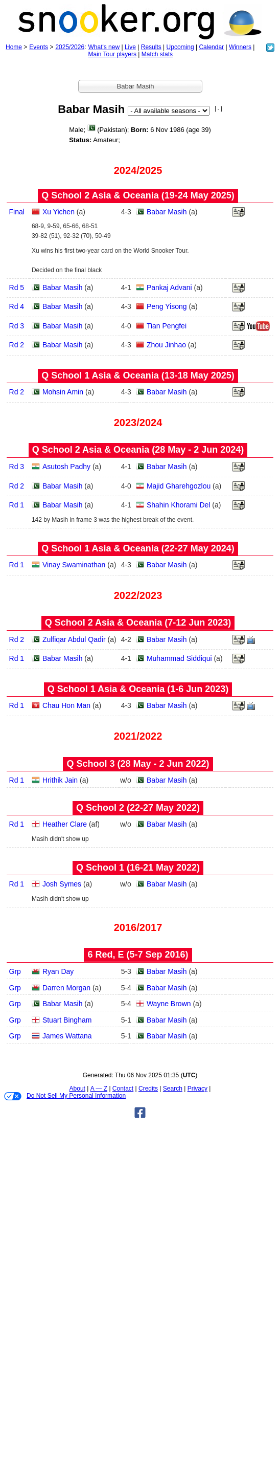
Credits (148, 1088)
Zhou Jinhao (166, 345)
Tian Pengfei (166, 326)
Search (172, 1088)
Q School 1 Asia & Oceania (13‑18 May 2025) (138, 375)
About (77, 1088)
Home (14, 47)
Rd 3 (17, 326)
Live (130, 47)
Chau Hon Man (66, 705)
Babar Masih (167, 212)
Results (151, 47)
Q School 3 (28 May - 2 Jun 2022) (137, 764)
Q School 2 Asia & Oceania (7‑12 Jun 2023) (138, 622)
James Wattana (67, 1036)
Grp (15, 971)
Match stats (157, 54)
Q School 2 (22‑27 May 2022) (138, 808)
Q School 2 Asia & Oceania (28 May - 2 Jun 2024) (138, 450)
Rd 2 (17, 345)
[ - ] (218, 109)
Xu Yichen (58, 212)
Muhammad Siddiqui (179, 658)
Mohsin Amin (62, 392)
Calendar (211, 47)
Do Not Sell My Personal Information (65, 1096)
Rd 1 (17, 505)
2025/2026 (69, 47)
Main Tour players (112, 54)
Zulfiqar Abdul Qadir (74, 639)
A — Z (98, 1088)
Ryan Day (58, 971)
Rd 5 (17, 287)
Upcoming (180, 47)
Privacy (197, 1088)
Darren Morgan (66, 988)
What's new (104, 47)
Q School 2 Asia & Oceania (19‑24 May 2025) (138, 195)
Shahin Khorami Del (179, 505)
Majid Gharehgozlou (179, 486)
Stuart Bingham (67, 1020)
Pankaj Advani (169, 287)
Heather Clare (64, 824)
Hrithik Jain (60, 780)
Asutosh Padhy (66, 466)
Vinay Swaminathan (73, 565)
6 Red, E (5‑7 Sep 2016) (137, 954)
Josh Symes (61, 884)
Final (17, 212)
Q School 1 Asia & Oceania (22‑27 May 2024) (138, 548)
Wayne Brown (169, 1004)
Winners (240, 47)
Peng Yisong (167, 306)
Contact (122, 1088)
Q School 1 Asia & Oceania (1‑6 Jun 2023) (138, 689)
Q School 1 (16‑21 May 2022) (138, 867)
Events (38, 47)
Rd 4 (17, 306)
